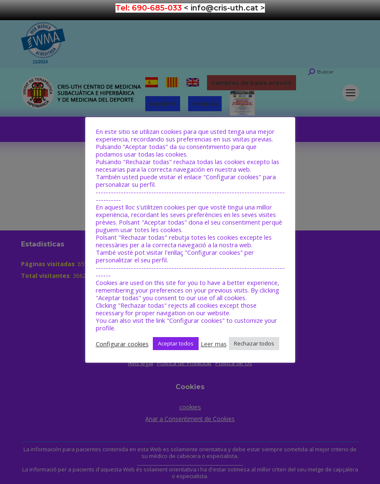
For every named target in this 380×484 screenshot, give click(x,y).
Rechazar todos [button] (254, 343)
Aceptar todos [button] (176, 343)
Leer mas (214, 344)
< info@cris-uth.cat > (224, 8)
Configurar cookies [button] (122, 344)
